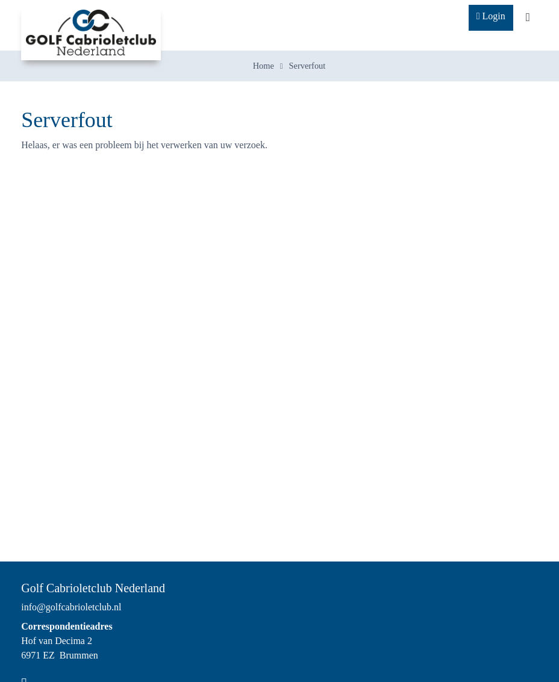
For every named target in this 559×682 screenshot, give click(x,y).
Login (490, 16)
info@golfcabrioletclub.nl (71, 607)
